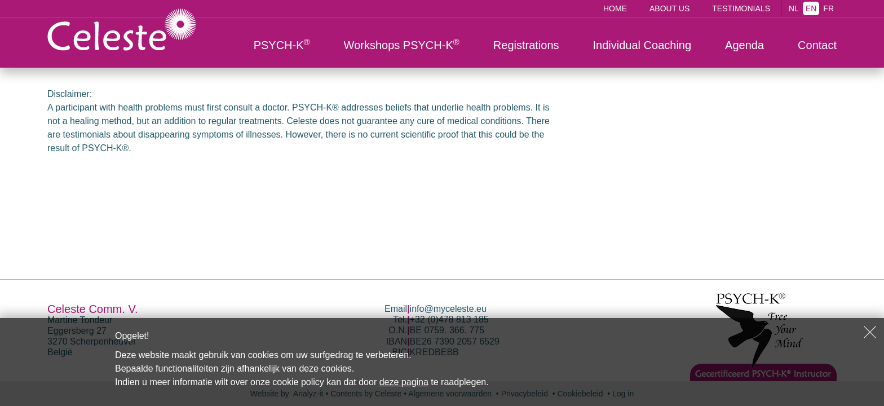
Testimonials (741, 8)
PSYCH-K (282, 44)
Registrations (526, 45)
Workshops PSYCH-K (401, 44)
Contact (817, 45)
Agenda (744, 45)
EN (811, 8)
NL (794, 8)
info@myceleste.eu (448, 309)
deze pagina (403, 382)
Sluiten (870, 332)
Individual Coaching (642, 45)
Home (615, 8)
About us (669, 8)
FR (828, 8)
